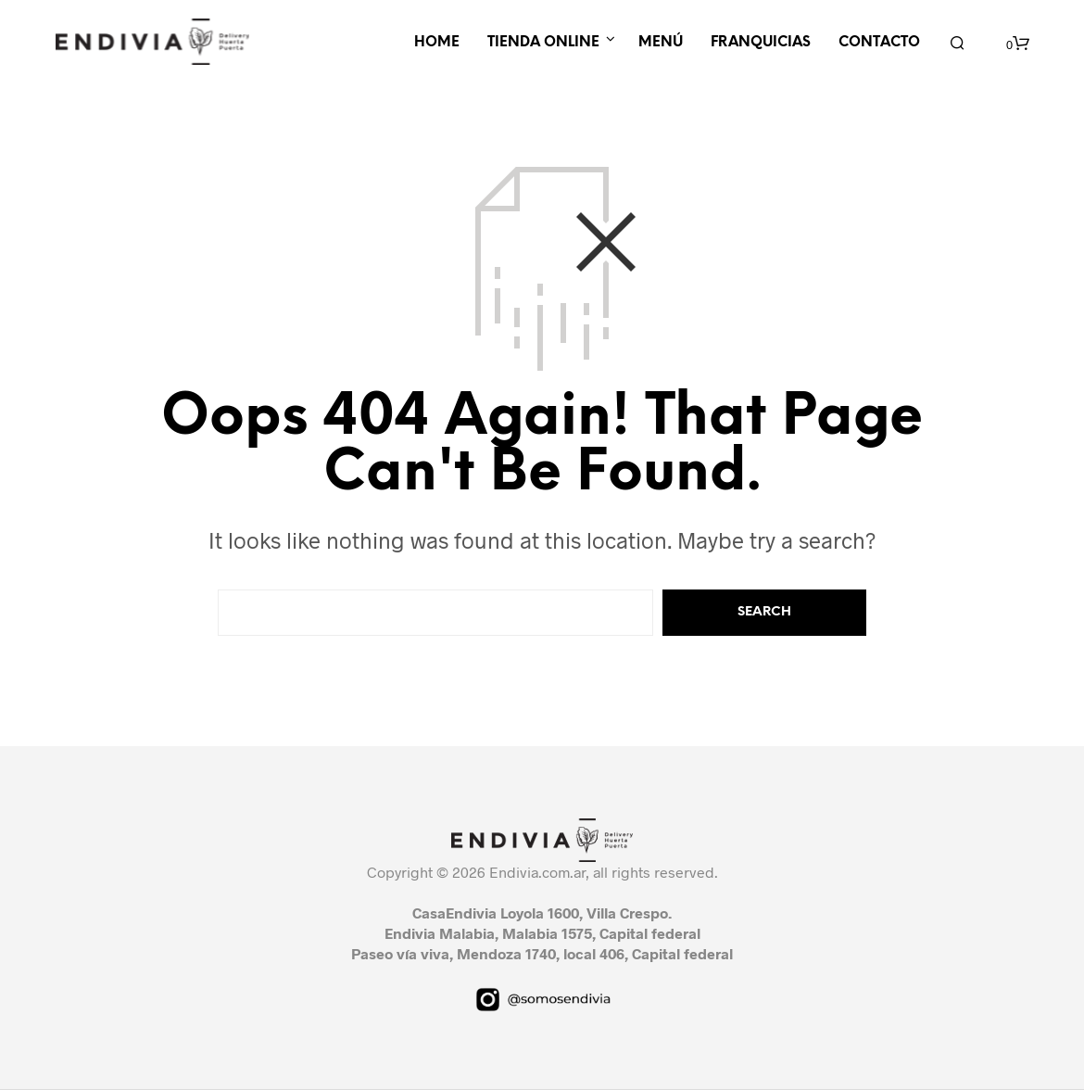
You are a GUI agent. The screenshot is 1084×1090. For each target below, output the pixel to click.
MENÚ (660, 42)
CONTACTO (879, 42)
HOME (437, 42)
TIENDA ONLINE (543, 42)
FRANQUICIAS (761, 42)
